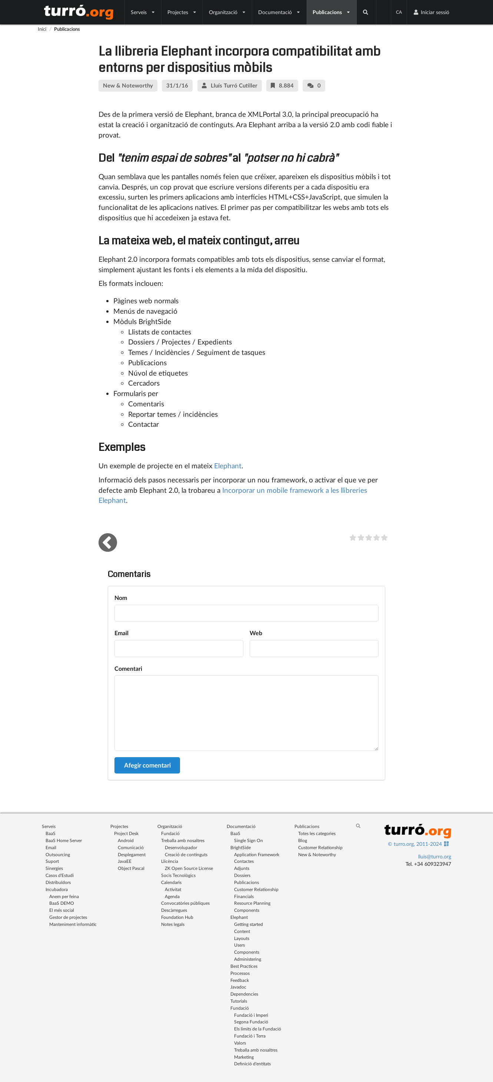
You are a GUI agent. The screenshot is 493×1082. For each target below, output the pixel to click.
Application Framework (256, 854)
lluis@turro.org (434, 856)
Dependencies (244, 994)
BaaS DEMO (61, 903)
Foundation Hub (177, 917)
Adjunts (241, 868)
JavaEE (124, 861)
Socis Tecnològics (178, 875)
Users (239, 945)
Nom (120, 597)
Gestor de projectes (68, 917)
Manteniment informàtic (73, 924)
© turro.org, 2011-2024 (415, 844)
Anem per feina (64, 896)
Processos (240, 973)
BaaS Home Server (64, 840)
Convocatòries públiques (185, 903)
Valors (240, 1043)
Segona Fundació (251, 1022)
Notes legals (172, 924)
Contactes (244, 861)
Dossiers (242, 875)
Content (242, 931)
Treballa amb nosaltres (182, 840)
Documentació (279, 12)
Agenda (172, 896)
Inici (42, 29)
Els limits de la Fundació (257, 1029)
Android (126, 840)
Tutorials (238, 1001)
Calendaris (171, 882)
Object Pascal (131, 868)
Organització (227, 12)
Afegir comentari (147, 765)
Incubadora (57, 889)
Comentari (128, 668)
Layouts (241, 938)
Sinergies (54, 868)
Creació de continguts (186, 854)
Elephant (227, 465)
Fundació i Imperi (251, 1015)
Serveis (143, 12)
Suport (52, 861)
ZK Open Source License (189, 868)
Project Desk (126, 833)
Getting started (248, 924)
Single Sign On (248, 840)
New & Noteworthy (317, 854)
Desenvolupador (181, 847)
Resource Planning (252, 903)
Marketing (244, 1057)
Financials (244, 896)
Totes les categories (317, 833)
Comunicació (131, 847)
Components (246, 910)
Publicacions (332, 12)
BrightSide (240, 847)
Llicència (169, 861)
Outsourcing (58, 854)
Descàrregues (174, 910)
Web (256, 632)
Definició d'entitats (252, 1063)
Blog (302, 840)
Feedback (239, 980)
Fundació (170, 833)
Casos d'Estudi (60, 875)
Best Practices (243, 966)
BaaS (51, 833)
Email (121, 632)
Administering (247, 959)
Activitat (173, 889)
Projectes (182, 12)
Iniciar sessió (431, 12)
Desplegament (132, 854)
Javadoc (238, 987)
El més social (61, 910)
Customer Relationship (256, 889)
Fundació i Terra (250, 1036)
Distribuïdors (58, 882)
